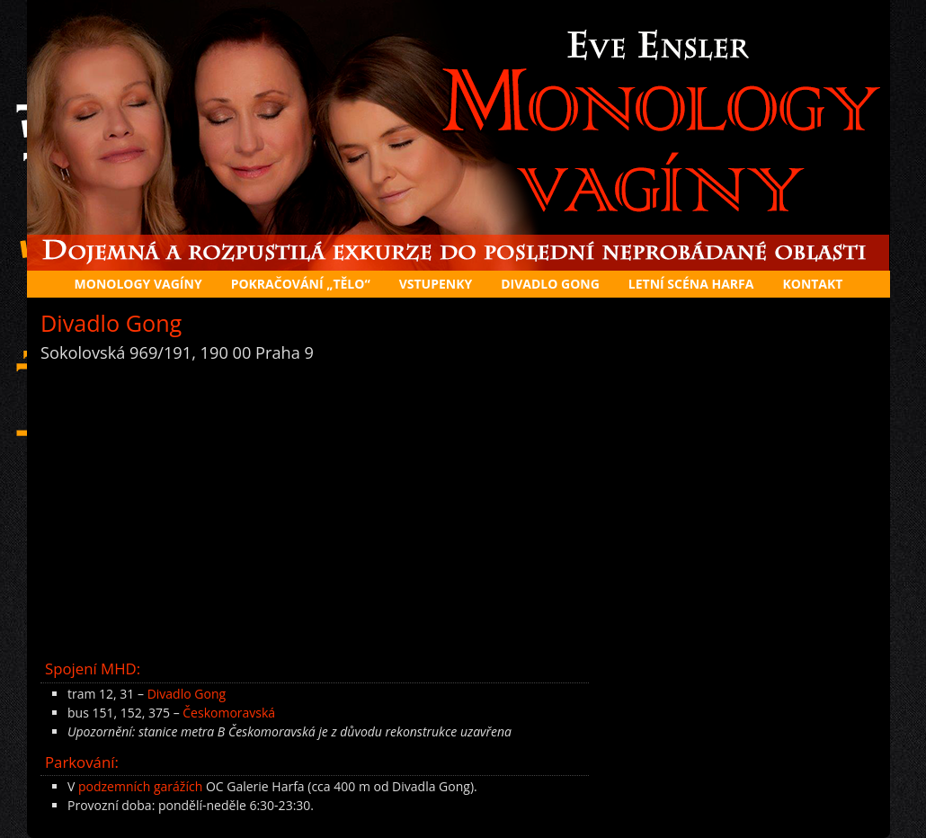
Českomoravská (229, 712)
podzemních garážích (140, 786)
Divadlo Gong (186, 693)
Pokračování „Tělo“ (300, 283)
